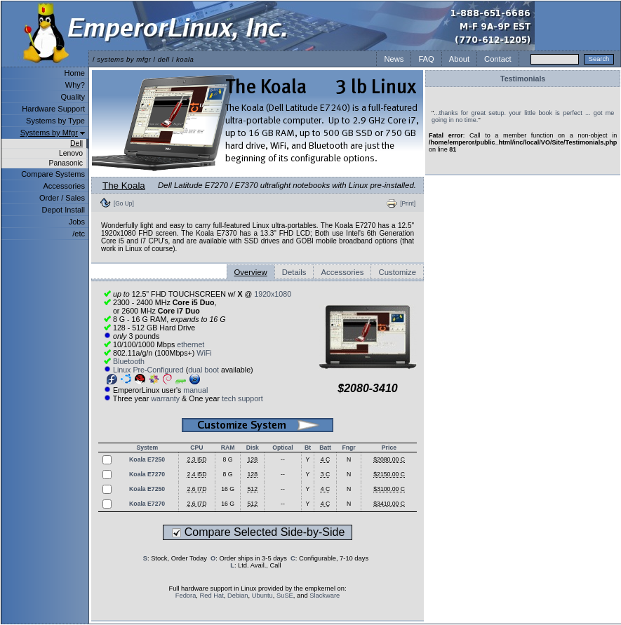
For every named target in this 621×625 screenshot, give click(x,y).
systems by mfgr (124, 59)
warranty (165, 398)
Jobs (77, 221)
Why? (75, 85)
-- (283, 459)
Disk (252, 447)
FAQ (426, 59)
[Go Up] (124, 203)
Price (389, 447)
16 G (227, 488)
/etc (78, 233)
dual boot (203, 369)
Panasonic (65, 163)
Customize (397, 272)
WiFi (203, 353)
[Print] (407, 203)
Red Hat (212, 595)
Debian (237, 595)
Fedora (185, 595)
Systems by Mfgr (49, 132)
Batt (325, 447)
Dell (76, 143)
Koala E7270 (147, 474)
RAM (228, 447)
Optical (282, 447)
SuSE (284, 595)
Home (75, 73)
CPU (196, 447)
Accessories (64, 186)
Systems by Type (55, 120)
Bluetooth (129, 361)
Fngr (348, 447)
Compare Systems (53, 174)
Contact (498, 59)
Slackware (324, 595)
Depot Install (63, 210)
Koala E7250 (147, 459)
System (147, 447)
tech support (242, 398)
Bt (308, 447)
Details (294, 272)
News (393, 59)
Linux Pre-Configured (148, 369)
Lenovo (71, 153)
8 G (228, 459)
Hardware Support (53, 109)
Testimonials (522, 78)
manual (195, 390)
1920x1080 (272, 294)
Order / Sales (62, 198)
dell (164, 59)
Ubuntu (262, 595)
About (459, 59)
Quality (73, 97)
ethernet (190, 344)
